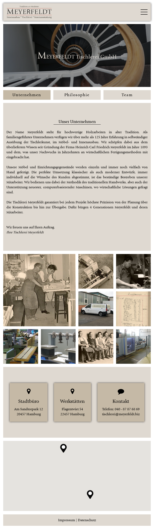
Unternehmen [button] (26, 95)
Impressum (66, 520)
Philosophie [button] (76, 95)
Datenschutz (87, 520)
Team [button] (127, 95)
